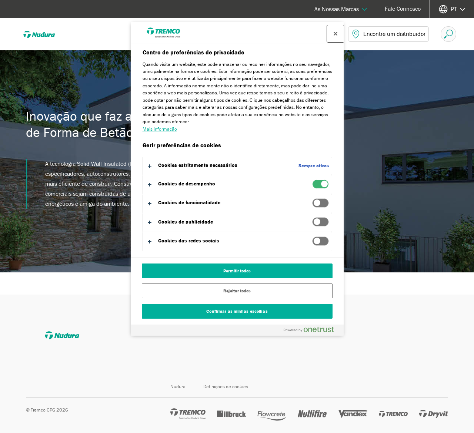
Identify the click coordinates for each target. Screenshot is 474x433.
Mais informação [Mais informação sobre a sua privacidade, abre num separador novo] (160, 129)
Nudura (178, 386)
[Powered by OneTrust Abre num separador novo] (312, 331)
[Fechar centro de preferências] (335, 34)
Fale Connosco (403, 9)
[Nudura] (44, 34)
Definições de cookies (225, 386)
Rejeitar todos (237, 291)
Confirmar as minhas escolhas (236, 311)
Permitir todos (237, 271)
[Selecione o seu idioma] (452, 9)
